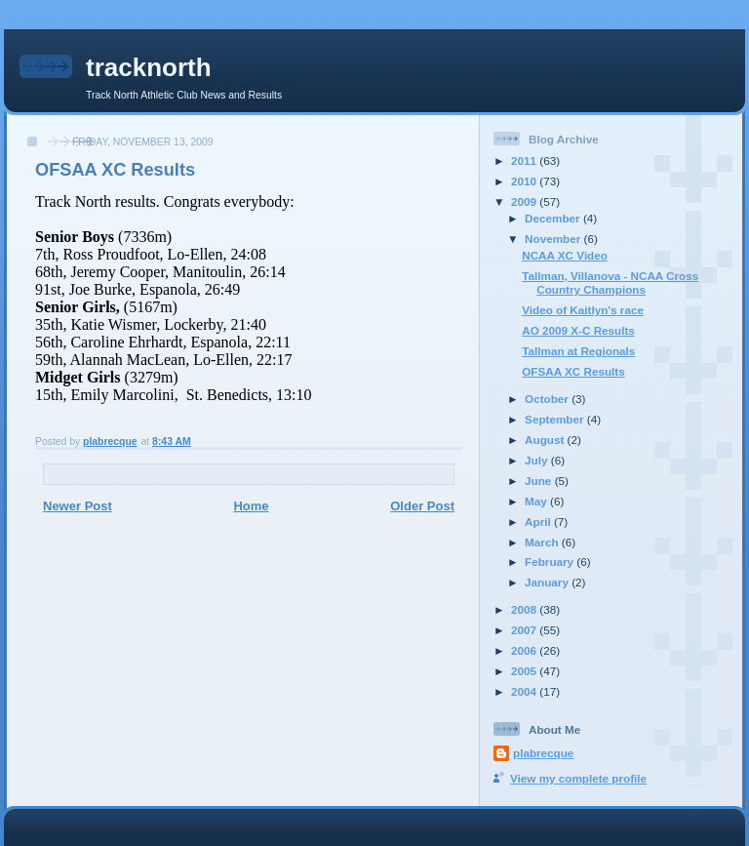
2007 (525, 630)
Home (250, 506)
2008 (525, 609)
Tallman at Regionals (578, 350)
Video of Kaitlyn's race (583, 309)
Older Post (422, 506)
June (540, 480)
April (539, 521)
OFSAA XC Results (573, 371)
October (548, 398)
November (554, 238)
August (546, 439)
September (556, 419)
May (537, 501)
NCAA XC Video (565, 255)
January (548, 582)
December (554, 218)
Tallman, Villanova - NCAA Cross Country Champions (610, 282)
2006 (525, 650)
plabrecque (543, 752)
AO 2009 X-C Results (578, 330)
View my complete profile (578, 778)
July (538, 460)
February (550, 561)
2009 (525, 201)
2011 (525, 160)
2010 (525, 181)
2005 (525, 671)
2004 (525, 691)
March (543, 542)
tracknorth (149, 67)
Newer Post (77, 506)
